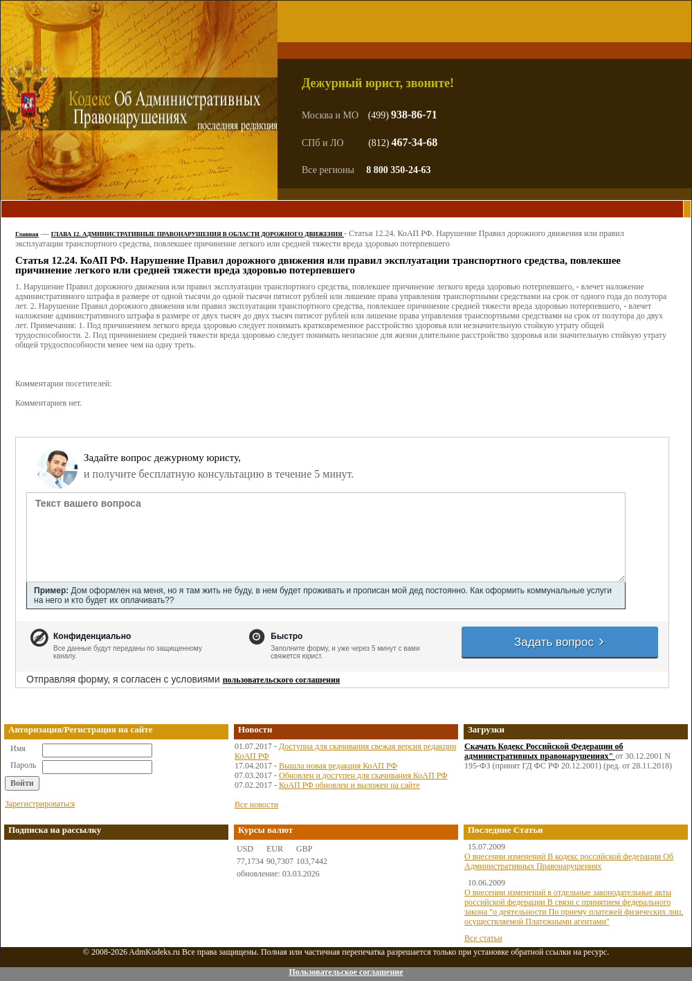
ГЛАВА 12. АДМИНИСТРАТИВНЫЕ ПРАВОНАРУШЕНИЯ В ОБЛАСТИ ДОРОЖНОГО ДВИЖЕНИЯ (197, 234)
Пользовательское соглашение (346, 972)
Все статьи (483, 938)
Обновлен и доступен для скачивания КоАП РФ (363, 775)
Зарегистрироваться (40, 804)
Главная (27, 234)
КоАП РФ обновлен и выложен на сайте (349, 785)
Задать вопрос (560, 642)
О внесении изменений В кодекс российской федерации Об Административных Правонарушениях (568, 861)
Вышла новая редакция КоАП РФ (338, 766)
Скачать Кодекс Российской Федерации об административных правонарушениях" (543, 751)
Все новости (256, 804)
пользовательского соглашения (281, 680)
